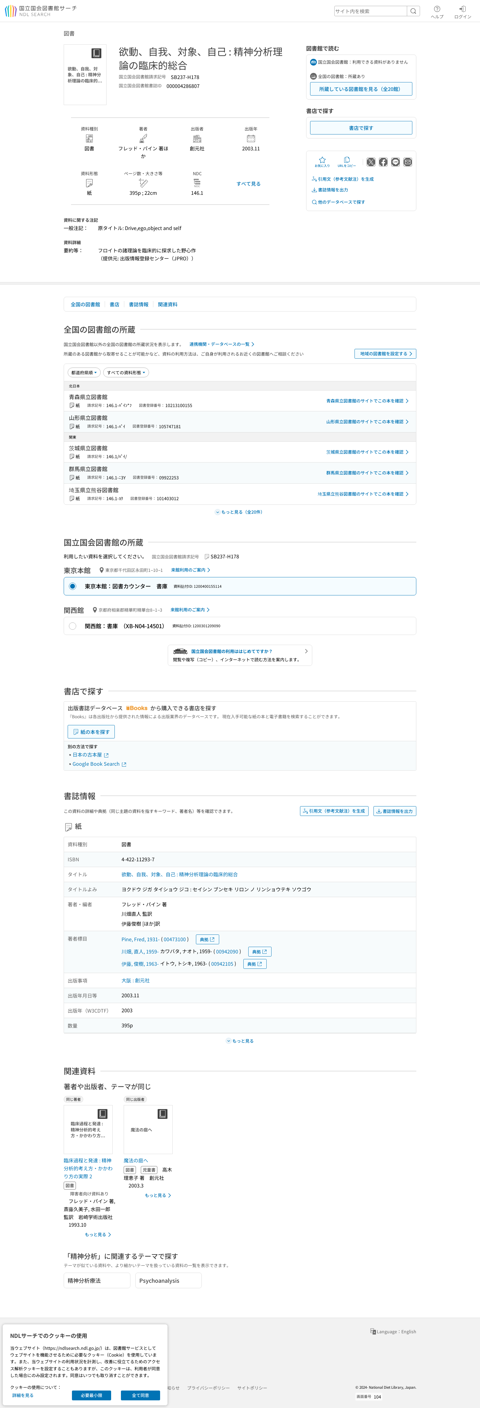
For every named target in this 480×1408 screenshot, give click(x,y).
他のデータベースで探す (338, 202)
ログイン (462, 11)
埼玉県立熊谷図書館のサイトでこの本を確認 (364, 494)
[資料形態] (126, 372)
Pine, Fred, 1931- (141, 939)
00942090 (227, 951)
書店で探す (361, 127)
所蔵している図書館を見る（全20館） (361, 88)
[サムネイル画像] (89, 1129)
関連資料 (168, 304)
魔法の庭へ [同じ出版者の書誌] (136, 1160)
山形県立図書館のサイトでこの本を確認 (368, 421)
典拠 (207, 939)
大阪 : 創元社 (136, 980)
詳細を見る (23, 1395)
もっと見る (99, 1234)
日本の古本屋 (91, 754)
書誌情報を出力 (329, 190)
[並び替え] (84, 372)
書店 (114, 304)
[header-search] (377, 11)
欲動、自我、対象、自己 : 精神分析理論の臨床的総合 (180, 874)
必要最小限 (91, 1395)
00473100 (175, 939)
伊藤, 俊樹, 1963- (140, 963)
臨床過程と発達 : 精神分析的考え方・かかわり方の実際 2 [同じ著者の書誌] (88, 1168)
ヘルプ (437, 11)
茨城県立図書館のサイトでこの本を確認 (368, 452)
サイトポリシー (252, 1388)
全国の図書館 (85, 304)
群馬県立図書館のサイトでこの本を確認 (368, 473)
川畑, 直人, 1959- (140, 951)
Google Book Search (100, 763)
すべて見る (248, 183)
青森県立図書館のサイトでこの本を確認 (368, 401)
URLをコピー (347, 162)
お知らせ (171, 1388)
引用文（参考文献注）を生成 (342, 179)
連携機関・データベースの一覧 (223, 344)
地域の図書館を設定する (387, 353)
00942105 (222, 963)
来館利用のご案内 (191, 570)
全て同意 (140, 1395)
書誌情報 (138, 304)
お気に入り (322, 162)
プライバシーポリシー (208, 1388)
